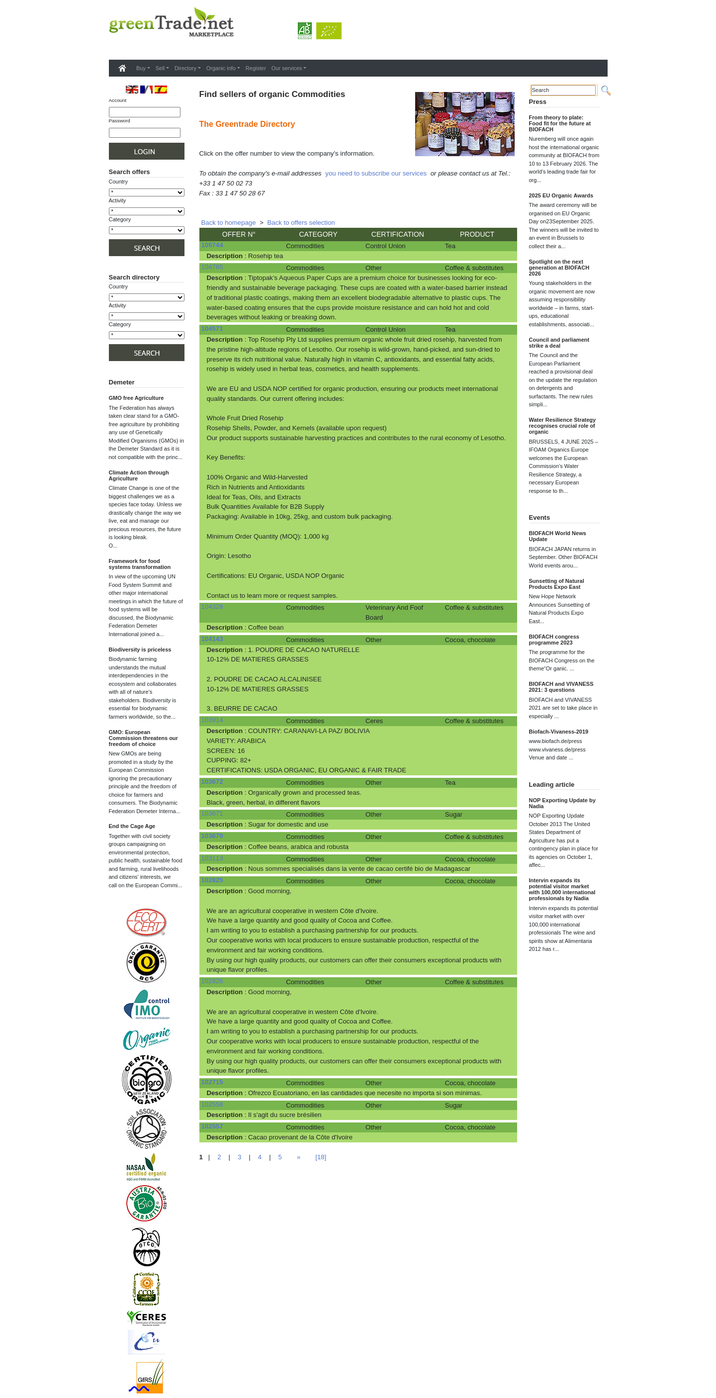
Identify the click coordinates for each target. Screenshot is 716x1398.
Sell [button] (160, 68)
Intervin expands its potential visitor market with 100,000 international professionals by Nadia (562, 889)
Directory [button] (185, 68)
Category (120, 219)
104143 (212, 639)
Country (118, 182)
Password (119, 120)
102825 (212, 880)
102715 (212, 1082)
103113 (212, 858)
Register (256, 68)
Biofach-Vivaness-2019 (559, 732)
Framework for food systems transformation (140, 564)
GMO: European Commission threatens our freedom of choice (143, 738)
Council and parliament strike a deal (559, 343)
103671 (212, 813)
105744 (212, 245)
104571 (212, 328)
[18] (320, 1157)
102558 (212, 1104)
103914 (212, 720)
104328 (212, 606)
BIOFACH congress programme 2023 (554, 640)
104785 (212, 267)
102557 (212, 1126)
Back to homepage (228, 222)
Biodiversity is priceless (140, 649)
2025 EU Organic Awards (561, 195)
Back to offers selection (301, 222)
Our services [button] (286, 68)
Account (118, 100)
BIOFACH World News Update (557, 536)
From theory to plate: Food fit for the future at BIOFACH (560, 123)
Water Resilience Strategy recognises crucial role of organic (562, 426)
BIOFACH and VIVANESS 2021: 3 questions (561, 687)
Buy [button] (141, 68)
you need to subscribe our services (376, 173)
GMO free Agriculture (136, 398)
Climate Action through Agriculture (139, 475)
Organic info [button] (221, 68)
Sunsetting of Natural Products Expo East (556, 584)
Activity (117, 200)
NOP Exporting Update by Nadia (562, 803)
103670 (212, 835)
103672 (212, 781)
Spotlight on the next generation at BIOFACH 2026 (559, 268)
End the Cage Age (132, 826)
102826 (212, 981)
